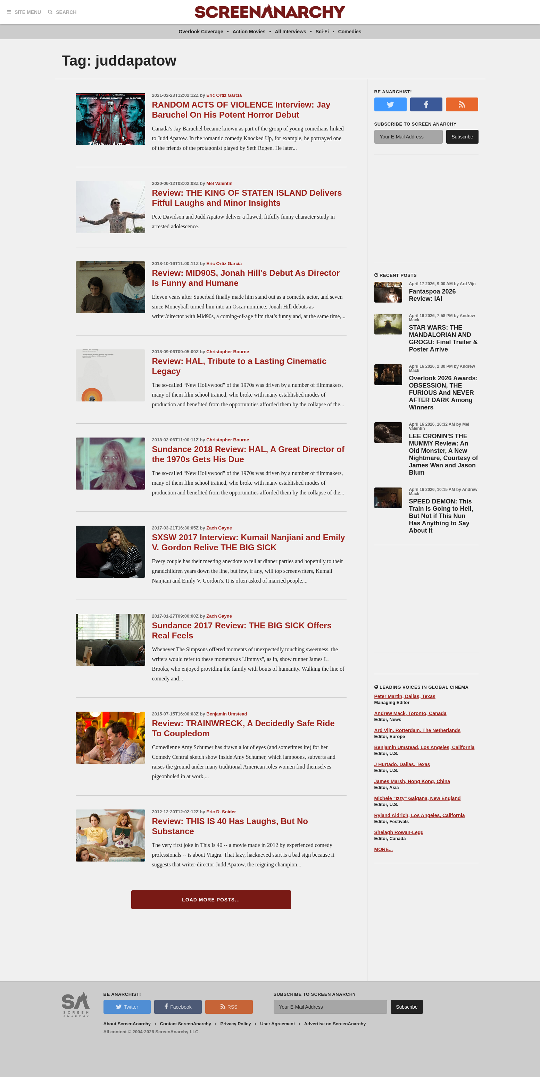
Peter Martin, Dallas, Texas (404, 696)
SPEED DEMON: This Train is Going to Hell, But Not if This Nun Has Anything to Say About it (441, 516)
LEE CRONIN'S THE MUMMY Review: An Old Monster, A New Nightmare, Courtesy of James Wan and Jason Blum (443, 454)
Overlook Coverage (200, 31)
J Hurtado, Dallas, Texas (402, 764)
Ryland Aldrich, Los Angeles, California (419, 815)
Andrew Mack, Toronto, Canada (410, 713)
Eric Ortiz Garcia (224, 95)
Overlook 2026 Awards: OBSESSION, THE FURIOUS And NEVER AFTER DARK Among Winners (443, 393)
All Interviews (290, 31)
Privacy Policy (236, 1023)
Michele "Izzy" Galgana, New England (417, 798)
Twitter (127, 1006)
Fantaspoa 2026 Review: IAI (432, 295)
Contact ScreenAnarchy (185, 1023)
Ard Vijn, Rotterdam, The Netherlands (417, 730)
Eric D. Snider (221, 811)
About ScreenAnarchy (127, 1023)
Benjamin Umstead (226, 713)
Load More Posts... (211, 899)
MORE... (383, 849)
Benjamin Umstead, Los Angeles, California (424, 747)
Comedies (350, 31)
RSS (229, 1006)
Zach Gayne (219, 528)
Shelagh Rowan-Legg (399, 832)
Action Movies (249, 31)
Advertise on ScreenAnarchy (335, 1023)
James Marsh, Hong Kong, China (412, 781)
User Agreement (277, 1023)
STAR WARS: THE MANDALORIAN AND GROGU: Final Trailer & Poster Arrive (443, 338)
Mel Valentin (219, 183)
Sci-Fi (322, 31)
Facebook (177, 1006)
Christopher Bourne (227, 351)
